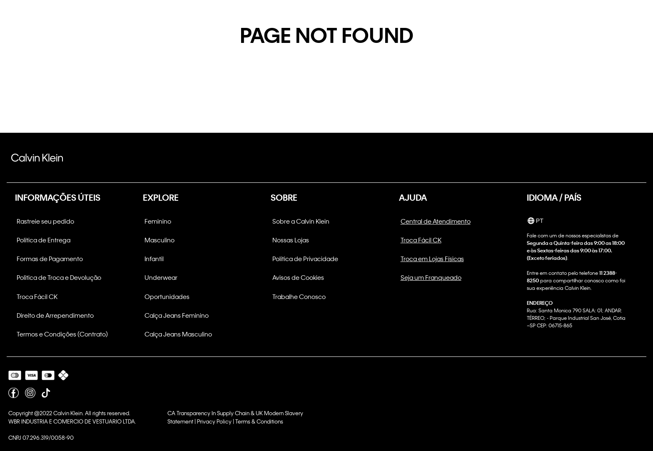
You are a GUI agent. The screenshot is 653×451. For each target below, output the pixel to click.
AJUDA (413, 197)
